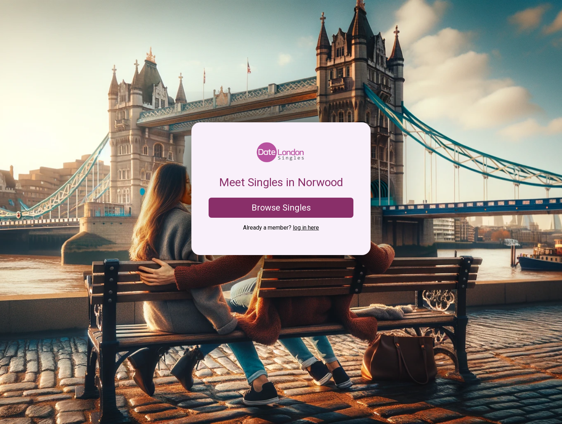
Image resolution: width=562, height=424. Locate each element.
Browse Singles (281, 208)
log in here (306, 227)
